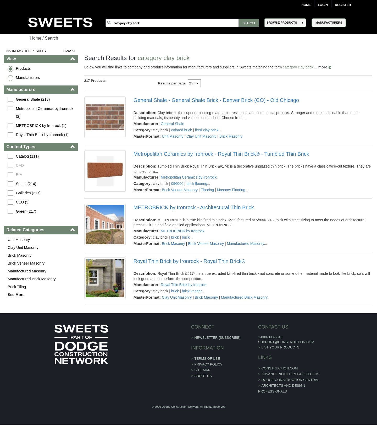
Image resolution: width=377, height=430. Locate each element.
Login (323, 5)
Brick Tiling (17, 287)
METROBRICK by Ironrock (182, 231)
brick (175, 237)
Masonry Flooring (231, 190)
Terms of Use (207, 359)
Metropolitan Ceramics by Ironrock (189, 177)
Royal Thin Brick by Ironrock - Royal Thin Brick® (189, 261)
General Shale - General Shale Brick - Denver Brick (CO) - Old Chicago (216, 100)
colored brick (181, 130)
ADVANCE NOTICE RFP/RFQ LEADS (291, 374)
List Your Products (281, 347)
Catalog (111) (27, 156)
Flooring (207, 190)
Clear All (69, 51)
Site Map (202, 370)
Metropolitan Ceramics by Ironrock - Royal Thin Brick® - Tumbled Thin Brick (221, 154)
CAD (20, 165)
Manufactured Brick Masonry (32, 279)
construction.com (280, 368)
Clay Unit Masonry (23, 247)
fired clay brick (206, 130)
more (322, 67)
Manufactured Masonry (27, 271)
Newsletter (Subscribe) (218, 338)
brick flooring (196, 183)
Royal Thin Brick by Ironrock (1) (42, 135)
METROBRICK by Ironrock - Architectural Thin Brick (194, 207)
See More (16, 295)
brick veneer (192, 291)
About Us (203, 376)
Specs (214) (26, 184)
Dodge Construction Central (290, 380)
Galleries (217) (28, 193)
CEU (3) (23, 202)
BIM (19, 175)
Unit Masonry (19, 240)
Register (343, 5)
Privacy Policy (209, 364)
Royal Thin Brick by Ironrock (184, 285)
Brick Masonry (19, 255)
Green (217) (26, 211)
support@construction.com (286, 342)
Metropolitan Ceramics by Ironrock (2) (45, 112)
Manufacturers (28, 78)
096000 (177, 183)
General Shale (172, 124)
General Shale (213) (33, 99)
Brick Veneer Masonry (26, 263)
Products (23, 68)
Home (306, 5)
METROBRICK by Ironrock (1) (41, 125)
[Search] (182, 23)
